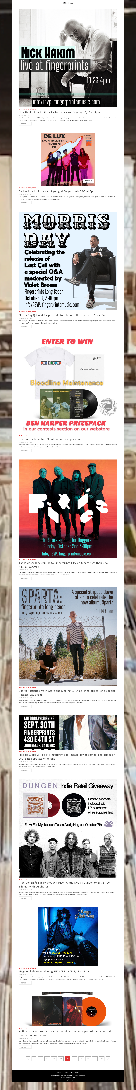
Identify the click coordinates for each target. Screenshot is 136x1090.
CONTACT (77, 1072)
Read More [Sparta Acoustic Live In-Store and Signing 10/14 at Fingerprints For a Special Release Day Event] (25, 706)
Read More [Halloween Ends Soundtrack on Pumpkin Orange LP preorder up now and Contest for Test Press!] (25, 1047)
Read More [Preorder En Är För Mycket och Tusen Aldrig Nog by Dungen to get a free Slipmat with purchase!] (25, 898)
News (34, 109)
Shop (26, 436)
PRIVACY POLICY (69, 1072)
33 (88, 1059)
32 (81, 1059)
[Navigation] (21, 3)
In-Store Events (25, 109)
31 (74, 1059)
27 (47, 1059)
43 (101, 1059)
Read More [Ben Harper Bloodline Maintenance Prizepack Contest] (25, 451)
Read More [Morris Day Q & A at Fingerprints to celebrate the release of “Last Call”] (25, 327)
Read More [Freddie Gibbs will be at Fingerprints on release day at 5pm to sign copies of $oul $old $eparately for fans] (25, 770)
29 (61, 1059)
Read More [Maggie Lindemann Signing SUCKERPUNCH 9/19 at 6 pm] (25, 983)
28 (54, 1059)
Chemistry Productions (73, 1080)
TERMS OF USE (60, 1072)
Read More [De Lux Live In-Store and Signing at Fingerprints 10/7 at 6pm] (25, 203)
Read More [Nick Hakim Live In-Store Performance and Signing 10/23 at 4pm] (25, 124)
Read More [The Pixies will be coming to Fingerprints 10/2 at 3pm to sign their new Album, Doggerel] (25, 578)
